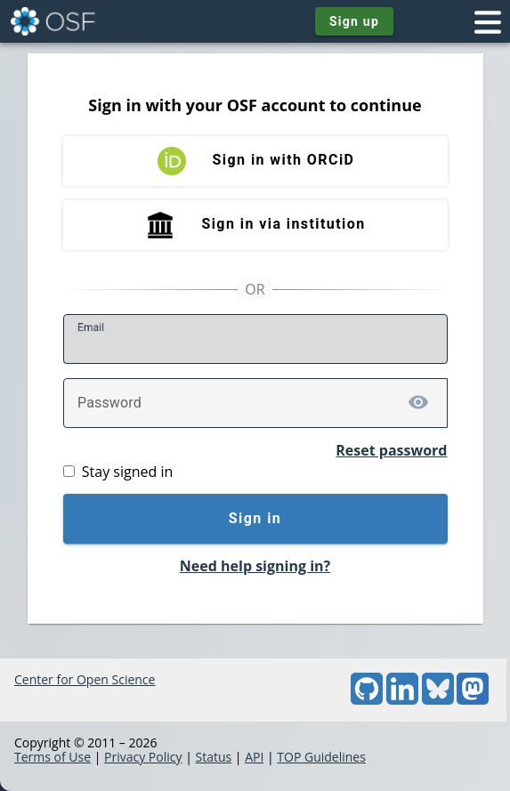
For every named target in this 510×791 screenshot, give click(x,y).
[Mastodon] (473, 699)
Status (213, 756)
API (254, 756)
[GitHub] (367, 699)
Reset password (391, 450)
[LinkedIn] (402, 699)
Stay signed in (127, 471)
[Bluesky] (438, 699)
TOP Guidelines (321, 756)
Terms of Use (52, 756)
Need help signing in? (255, 566)
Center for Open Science (84, 679)
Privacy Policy (143, 756)
